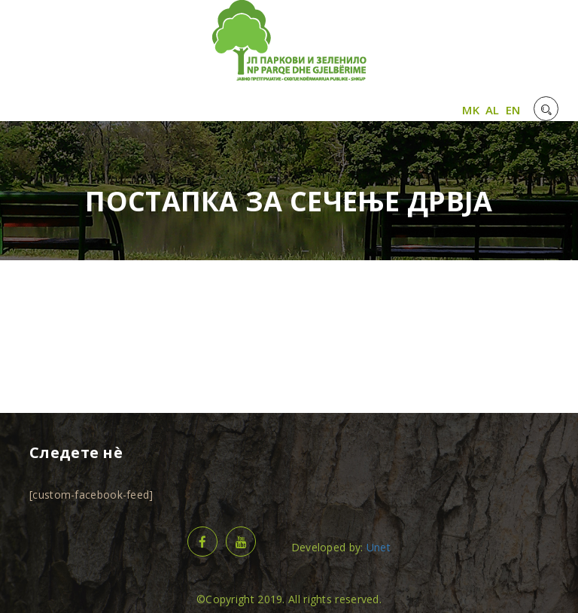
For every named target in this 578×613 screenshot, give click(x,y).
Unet (379, 547)
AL (492, 109)
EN (513, 109)
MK (470, 109)
